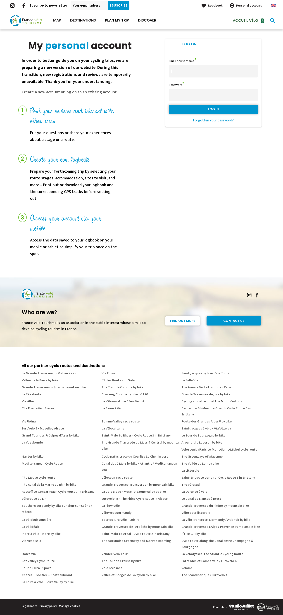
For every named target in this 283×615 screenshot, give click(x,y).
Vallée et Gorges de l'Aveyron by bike (129, 575)
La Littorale (190, 470)
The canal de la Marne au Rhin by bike (49, 484)
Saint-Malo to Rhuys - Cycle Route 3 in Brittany (136, 435)
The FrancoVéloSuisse (38, 408)
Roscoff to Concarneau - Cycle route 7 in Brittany (58, 491)
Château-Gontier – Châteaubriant (47, 575)
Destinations (83, 20)
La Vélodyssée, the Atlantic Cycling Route (212, 554)
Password (175, 84)
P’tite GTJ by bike (194, 534)
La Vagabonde (32, 442)
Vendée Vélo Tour (115, 554)
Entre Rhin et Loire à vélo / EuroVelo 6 (209, 561)
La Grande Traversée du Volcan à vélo (49, 373)
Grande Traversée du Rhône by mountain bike (215, 506)
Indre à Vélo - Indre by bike (41, 534)
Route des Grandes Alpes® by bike (206, 421)
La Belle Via (189, 380)
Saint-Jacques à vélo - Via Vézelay (206, 428)
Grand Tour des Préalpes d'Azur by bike (50, 435)
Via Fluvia (109, 373)
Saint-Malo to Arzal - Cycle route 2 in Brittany (135, 534)
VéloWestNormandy (116, 513)
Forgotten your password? (213, 120)
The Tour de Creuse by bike (121, 561)
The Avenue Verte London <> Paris (206, 387)
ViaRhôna (29, 421)
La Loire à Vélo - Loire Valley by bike (48, 582)
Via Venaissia (31, 541)
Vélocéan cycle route (117, 477)
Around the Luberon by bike (201, 442)
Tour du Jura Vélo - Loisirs (120, 520)
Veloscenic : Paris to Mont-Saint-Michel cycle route (219, 449)
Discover (147, 20)
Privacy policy (48, 605)
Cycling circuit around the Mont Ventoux (211, 401)
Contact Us (234, 320)
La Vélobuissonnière (37, 520)
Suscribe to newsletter (48, 5)
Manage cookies (69, 605)
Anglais (273, 5)
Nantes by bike (32, 456)
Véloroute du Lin (34, 499)
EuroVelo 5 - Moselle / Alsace (43, 428)
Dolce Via (29, 554)
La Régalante (31, 394)
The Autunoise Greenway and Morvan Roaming (136, 541)
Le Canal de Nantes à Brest (201, 499)
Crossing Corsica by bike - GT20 (125, 394)
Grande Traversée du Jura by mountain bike (54, 387)
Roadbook (215, 5)
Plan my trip (117, 20)
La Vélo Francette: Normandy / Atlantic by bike (215, 520)
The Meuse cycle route (38, 477)
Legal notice (29, 605)
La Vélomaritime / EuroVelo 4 (123, 401)
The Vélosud (190, 484)
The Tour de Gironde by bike (122, 387)
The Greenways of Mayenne (202, 456)
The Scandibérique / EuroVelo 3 (204, 575)
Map (57, 20)
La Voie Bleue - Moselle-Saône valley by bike (134, 491)
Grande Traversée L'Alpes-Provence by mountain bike (220, 527)
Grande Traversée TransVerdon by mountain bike (138, 484)
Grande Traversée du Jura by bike (205, 394)
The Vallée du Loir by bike (200, 463)
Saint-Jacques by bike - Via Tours (205, 373)
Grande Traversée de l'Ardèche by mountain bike (138, 527)
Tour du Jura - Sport (36, 568)
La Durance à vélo (194, 491)
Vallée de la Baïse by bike (40, 380)
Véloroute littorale (195, 513)
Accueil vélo (245, 20)
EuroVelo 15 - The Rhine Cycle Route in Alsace (135, 499)
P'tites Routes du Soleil (119, 380)
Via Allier (28, 401)
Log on (189, 44)
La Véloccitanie (113, 428)
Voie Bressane (112, 568)
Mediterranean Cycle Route (42, 463)
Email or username (181, 61)
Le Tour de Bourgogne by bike (203, 435)
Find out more (182, 320)
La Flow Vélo (111, 506)
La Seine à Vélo (113, 408)
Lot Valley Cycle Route (38, 561)
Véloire (186, 568)
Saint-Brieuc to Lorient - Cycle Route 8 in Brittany (218, 477)
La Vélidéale (31, 527)
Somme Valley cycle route (121, 421)
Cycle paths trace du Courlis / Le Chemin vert (135, 456)
